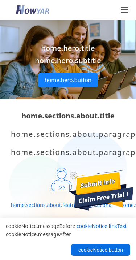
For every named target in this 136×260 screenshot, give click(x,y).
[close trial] (73, 175)
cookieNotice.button (100, 250)
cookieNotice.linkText (102, 225)
